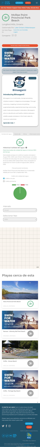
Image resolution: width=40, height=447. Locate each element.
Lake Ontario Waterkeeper (25, 28)
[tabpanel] (20, 179)
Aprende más (9, 123)
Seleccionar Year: (10, 216)
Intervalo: (7, 206)
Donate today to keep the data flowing (20, 45)
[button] (37, 3)
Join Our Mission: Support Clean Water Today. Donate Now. (20, 8)
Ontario (19, 24)
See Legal (27, 444)
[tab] (6, 134)
